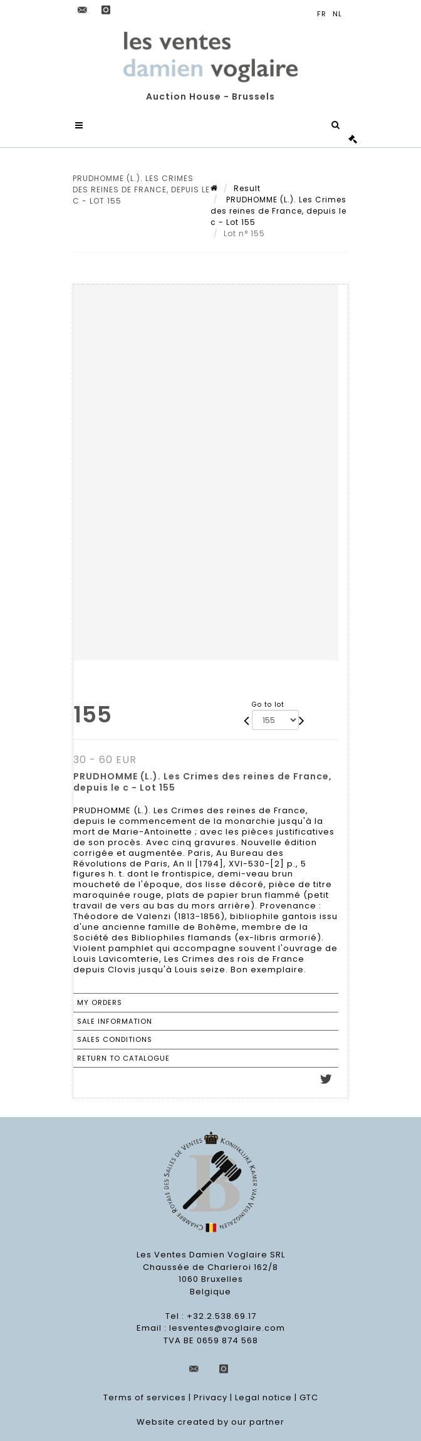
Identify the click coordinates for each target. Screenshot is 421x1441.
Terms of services (144, 1398)
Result (247, 188)
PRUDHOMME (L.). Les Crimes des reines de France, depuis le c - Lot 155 (278, 210)
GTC (308, 1398)
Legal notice (263, 1398)
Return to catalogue (123, 1058)
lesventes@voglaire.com (227, 1328)
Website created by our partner (210, 1422)
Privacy (210, 1398)
